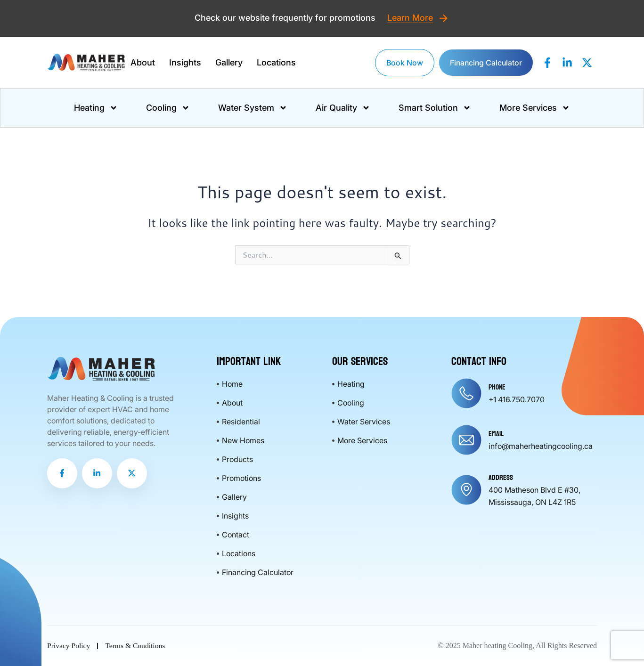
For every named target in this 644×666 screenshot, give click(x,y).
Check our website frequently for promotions (286, 18)
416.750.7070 (521, 399)
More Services (534, 108)
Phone (497, 387)
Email (496, 433)
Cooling (168, 108)
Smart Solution (435, 108)
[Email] (466, 440)
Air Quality (343, 108)
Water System (252, 108)
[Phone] (466, 393)
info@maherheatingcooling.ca (541, 446)
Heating (96, 108)
